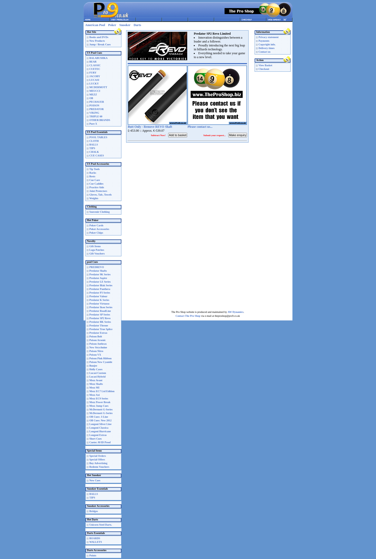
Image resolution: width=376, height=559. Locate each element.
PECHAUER (96, 101)
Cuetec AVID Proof (100, 442)
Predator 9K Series (99, 274)
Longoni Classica (98, 427)
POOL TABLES (98, 137)
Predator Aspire (98, 278)
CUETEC (94, 69)
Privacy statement (268, 37)
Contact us (264, 51)
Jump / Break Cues (100, 44)
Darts (137, 25)
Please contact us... (200, 127)
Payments (263, 40)
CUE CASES (96, 155)
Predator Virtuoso (99, 303)
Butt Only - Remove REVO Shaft (150, 127)
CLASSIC (95, 65)
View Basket (265, 65)
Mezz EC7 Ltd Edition (101, 391)
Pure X (93, 123)
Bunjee (93, 365)
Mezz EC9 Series (98, 398)
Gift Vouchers (97, 253)
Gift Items (95, 246)
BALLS (93, 144)
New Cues (95, 480)
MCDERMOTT (98, 87)
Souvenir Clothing (99, 211)
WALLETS (95, 541)
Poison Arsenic (97, 340)
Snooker (125, 25)
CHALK (94, 151)
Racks (92, 172)
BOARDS (94, 538)
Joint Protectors (98, 191)
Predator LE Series (100, 281)
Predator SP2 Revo (99, 318)
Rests (92, 176)
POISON (94, 105)
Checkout (263, 69)
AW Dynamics (236, 312)
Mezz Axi (94, 394)
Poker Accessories (99, 229)
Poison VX (95, 354)
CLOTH (94, 140)
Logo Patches (96, 249)
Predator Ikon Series (101, 307)
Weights (93, 198)
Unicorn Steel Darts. (100, 524)
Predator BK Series (100, 321)
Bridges (93, 511)
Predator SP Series (99, 314)
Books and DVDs (98, 37)
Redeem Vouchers (99, 466)
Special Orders (97, 455)
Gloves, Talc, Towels (100, 194)
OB (91, 98)
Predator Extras (98, 332)
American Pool (95, 25)
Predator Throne (98, 325)
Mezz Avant (95, 380)
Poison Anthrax (98, 343)
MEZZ (93, 94)
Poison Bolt (95, 336)
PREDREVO (96, 267)
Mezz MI (94, 387)
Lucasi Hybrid (97, 376)
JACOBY (94, 76)
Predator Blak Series (101, 285)
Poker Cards (96, 225)
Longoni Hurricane (100, 431)
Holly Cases (95, 369)
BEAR (93, 61)
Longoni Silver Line (100, 424)
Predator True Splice (101, 329)
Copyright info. (267, 44)
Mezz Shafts (96, 383)
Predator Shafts (98, 270)
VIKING (94, 112)
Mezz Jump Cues (98, 405)
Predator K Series (99, 300)
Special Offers (97, 459)
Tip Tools (94, 169)
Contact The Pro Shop (187, 315)
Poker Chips (96, 232)
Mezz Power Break (99, 402)
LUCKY (94, 83)
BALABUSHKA (98, 58)
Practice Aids (96, 187)
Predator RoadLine (100, 310)
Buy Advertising (98, 463)
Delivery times (266, 48)
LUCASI (94, 79)
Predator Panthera (99, 289)
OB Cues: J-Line (98, 416)
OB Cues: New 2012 (100, 420)
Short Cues (95, 438)
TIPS (92, 148)
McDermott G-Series (101, 409)
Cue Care (94, 180)
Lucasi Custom (97, 373)
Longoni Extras (98, 435)
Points (92, 555)
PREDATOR (96, 109)
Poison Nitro (96, 351)
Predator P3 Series (99, 292)
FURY (92, 72)
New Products (97, 40)
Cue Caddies (96, 183)
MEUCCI (94, 90)
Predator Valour (98, 296)
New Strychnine (98, 347)
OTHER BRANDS (99, 120)
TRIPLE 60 (95, 116)
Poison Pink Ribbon (100, 358)
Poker (112, 25)
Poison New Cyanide (100, 362)
